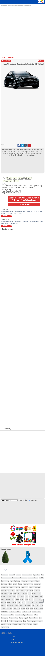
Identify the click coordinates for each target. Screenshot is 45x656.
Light (27, 602)
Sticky (36, 618)
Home (4, 5)
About (12, 639)
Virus (28, 621)
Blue (42, 575)
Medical (3, 606)
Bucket (36, 578)
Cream (18, 587)
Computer (37, 584)
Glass (22, 596)
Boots (7, 578)
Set (16, 615)
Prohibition (4, 612)
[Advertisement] (22, 30)
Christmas (4, 584)
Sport (26, 618)
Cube (22, 587)
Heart (17, 599)
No (33, 606)
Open (41, 606)
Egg (27, 590)
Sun (40, 618)
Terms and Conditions (17, 642)
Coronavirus (4, 587)
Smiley (11, 618)
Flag (39, 593)
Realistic (24, 612)
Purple (19, 612)
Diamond (3, 590)
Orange (3, 609)
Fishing (34, 593)
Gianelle (28, 178)
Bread (25, 578)
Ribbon (34, 612)
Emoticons (4, 593)
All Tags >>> (5, 627)
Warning (34, 621)
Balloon (18, 575)
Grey (41, 596)
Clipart (3, 58)
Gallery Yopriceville (14, 5)
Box (21, 578)
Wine (20, 624)
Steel (30, 618)
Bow (17, 578)
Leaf (23, 602)
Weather (40, 621)
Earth (17, 590)
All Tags (13, 637)
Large (19, 602)
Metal (16, 606)
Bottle (12, 578)
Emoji (31, 590)
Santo (16, 181)
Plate (41, 609)
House (31, 599)
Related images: (7, 229)
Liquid (36, 602)
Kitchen (3, 602)
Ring (39, 612)
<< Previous (6, 61)
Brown (30, 578)
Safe (12, 615)
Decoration (37, 587)
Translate (32, 500)
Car (15, 178)
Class (21, 178)
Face (14, 593)
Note (37, 606)
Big (34, 575)
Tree (24, 621)
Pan (19, 609)
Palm (14, 609)
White (9, 624)
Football (9, 596)
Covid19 (12, 587)
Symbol (3, 621)
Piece (23, 609)
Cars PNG (11, 58)
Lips (32, 602)
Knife (8, 602)
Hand (2, 599)
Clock (10, 584)
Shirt (20, 615)
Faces (19, 593)
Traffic (11, 621)
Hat (13, 599)
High (26, 599)
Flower (3, 596)
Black (9, 178)
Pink (31, 609)
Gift (18, 596)
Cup (27, 587)
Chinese (37, 581)
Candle (3, 581)
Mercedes (7, 181)
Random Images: (6, 549)
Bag (10, 575)
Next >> (40, 61)
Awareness (4, 575)
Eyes (10, 593)
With (24, 624)
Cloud (15, 584)
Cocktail (25, 584)
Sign (24, 615)
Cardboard (17, 581)
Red (30, 612)
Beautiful (24, 575)
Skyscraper (4, 618)
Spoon (21, 618)
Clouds (20, 584)
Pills (27, 609)
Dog (9, 590)
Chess (31, 581)
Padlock (9, 609)
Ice (35, 599)
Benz (30, 575)
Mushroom (28, 606)
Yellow (35, 624)
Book (2, 578)
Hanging (8, 599)
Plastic (36, 609)
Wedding (3, 624)
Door (13, 590)
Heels (22, 599)
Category (6, 428)
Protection (12, 612)
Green (36, 596)
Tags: (4, 569)
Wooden (29, 624)
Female (25, 593)
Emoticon (37, 590)
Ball (14, 575)
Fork (14, 596)
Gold (26, 596)
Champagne (24, 581)
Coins (31, 584)
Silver (36, 615)
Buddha (41, 578)
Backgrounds (26, 5)
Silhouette (30, 615)
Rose (2, 615)
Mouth (21, 606)
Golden (31, 596)
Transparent (18, 621)
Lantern (14, 602)
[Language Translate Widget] (9, 500)
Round (7, 615)
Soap (16, 618)
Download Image (24, 204)
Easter (22, 590)
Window (15, 624)
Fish (29, 593)
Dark (30, 587)
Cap (8, 581)
